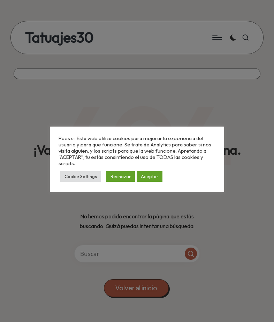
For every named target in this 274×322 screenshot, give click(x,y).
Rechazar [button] (121, 176)
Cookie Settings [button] (80, 176)
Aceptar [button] (149, 176)
